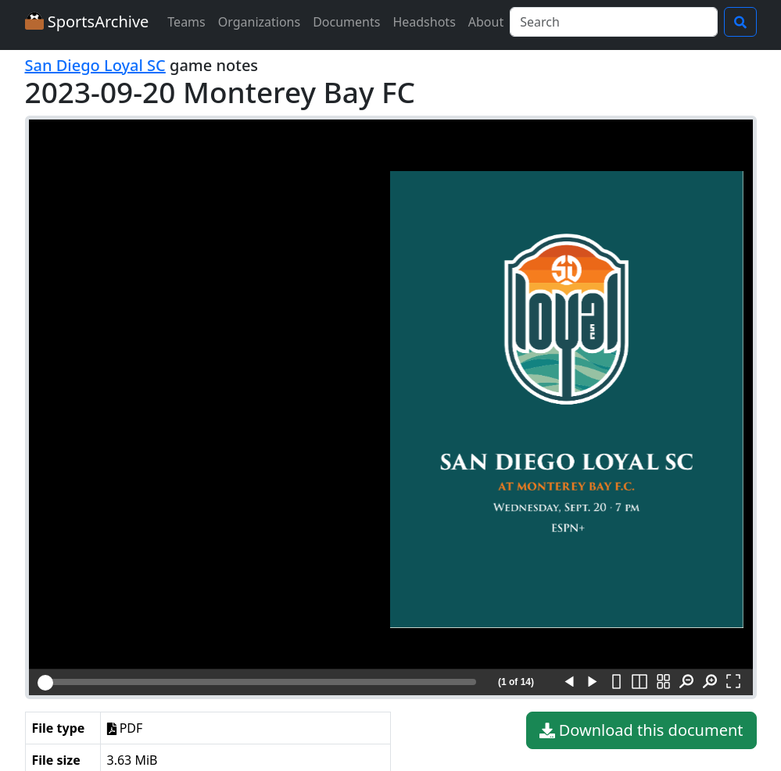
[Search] (613, 22)
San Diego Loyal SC (95, 65)
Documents (346, 21)
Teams (186, 21)
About (485, 21)
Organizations (259, 21)
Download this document (641, 730)
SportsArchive (87, 21)
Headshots (423, 21)
